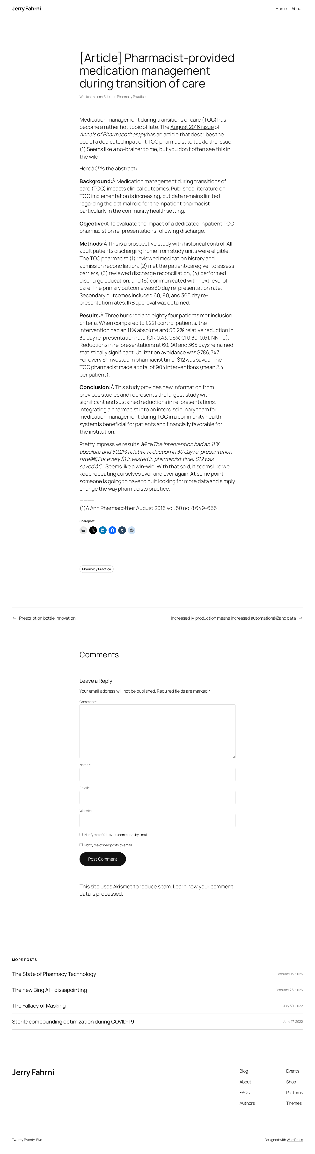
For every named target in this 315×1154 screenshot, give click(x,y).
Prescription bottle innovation (47, 618)
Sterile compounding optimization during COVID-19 (73, 1022)
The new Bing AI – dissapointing (49, 990)
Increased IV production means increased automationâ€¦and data (233, 618)
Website (86, 810)
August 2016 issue (192, 127)
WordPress (295, 1139)
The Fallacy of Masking (39, 1006)
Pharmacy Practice (131, 96)
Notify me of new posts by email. (108, 845)
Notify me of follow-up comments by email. (116, 834)
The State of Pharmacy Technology (54, 974)
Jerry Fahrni (26, 8)
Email (85, 787)
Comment (88, 701)
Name (85, 764)
